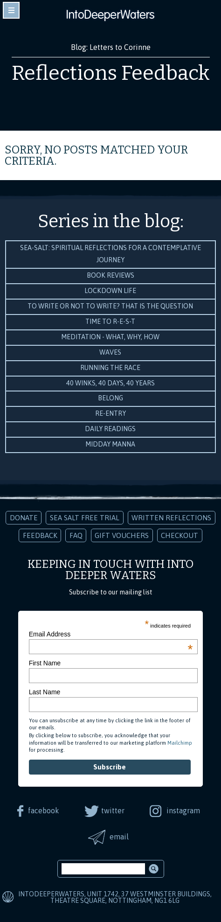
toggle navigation (11, 10)
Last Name (45, 692)
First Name (45, 663)
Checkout (179, 535)
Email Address (111, 634)
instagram (183, 810)
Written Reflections (171, 518)
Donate (24, 518)
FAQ (76, 535)
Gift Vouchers (122, 535)
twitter (112, 810)
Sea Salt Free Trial (84, 518)
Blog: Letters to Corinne (111, 47)
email (119, 836)
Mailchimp (179, 743)
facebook (43, 810)
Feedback (40, 535)
